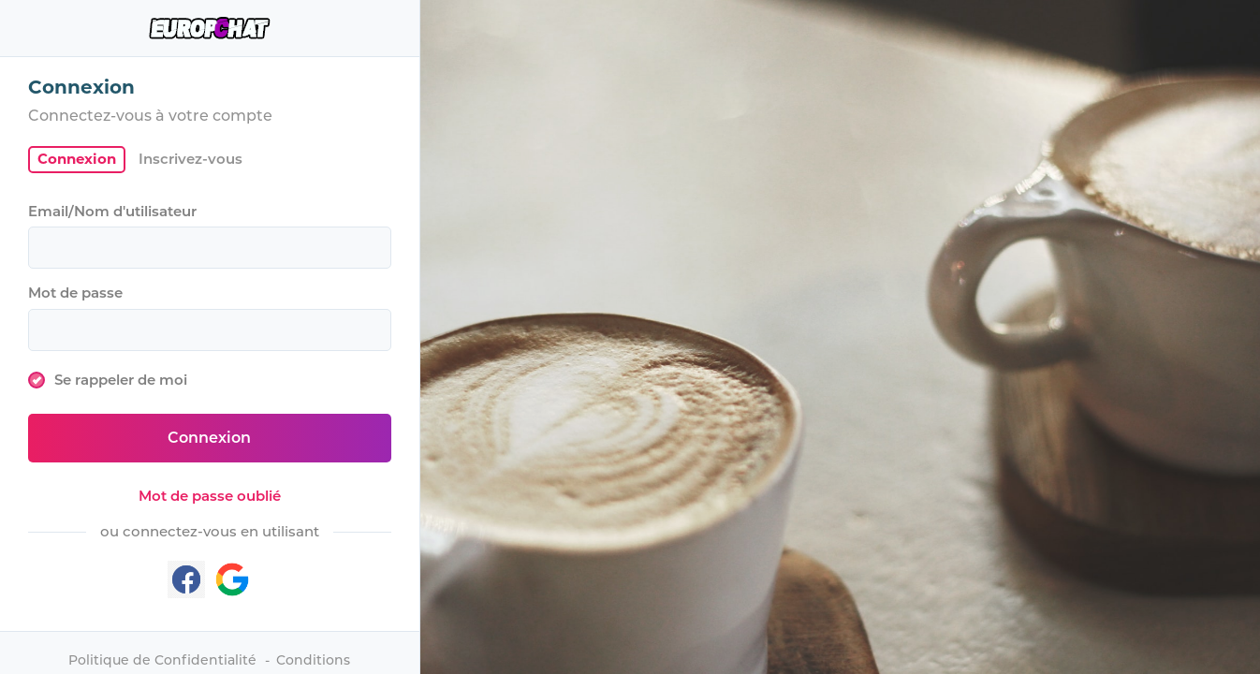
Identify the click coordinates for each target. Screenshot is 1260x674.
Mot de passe (75, 292)
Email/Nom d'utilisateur (112, 211)
